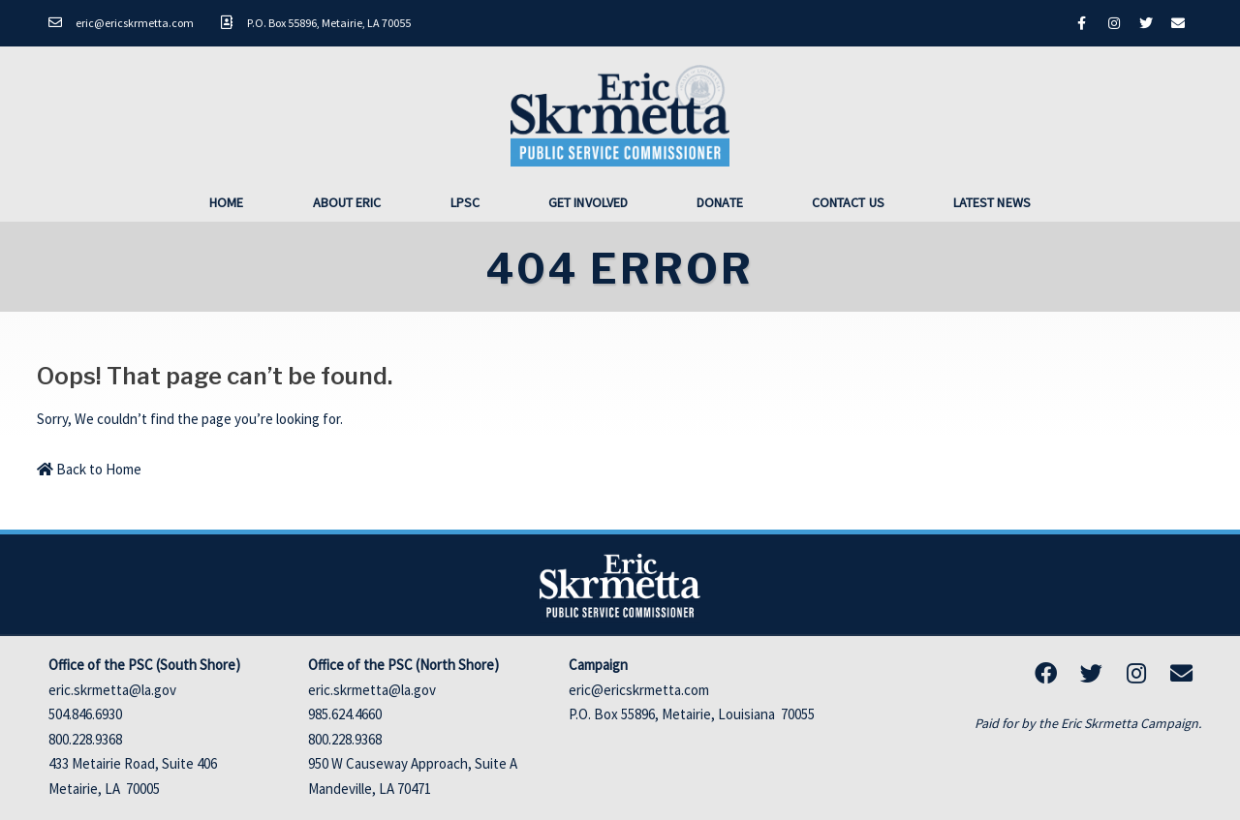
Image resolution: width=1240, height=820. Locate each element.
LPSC (465, 202)
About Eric (347, 202)
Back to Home (89, 469)
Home (226, 202)
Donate (720, 202)
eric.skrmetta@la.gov (112, 690)
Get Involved (588, 202)
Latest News (992, 202)
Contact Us (848, 202)
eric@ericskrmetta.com (639, 690)
